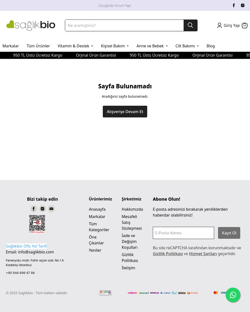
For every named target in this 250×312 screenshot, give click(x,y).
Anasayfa (97, 209)
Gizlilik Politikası (168, 253)
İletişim (128, 267)
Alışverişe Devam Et (125, 111)
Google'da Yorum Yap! (114, 5)
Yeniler (95, 250)
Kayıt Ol (229, 233)
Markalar (97, 216)
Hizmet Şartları (203, 253)
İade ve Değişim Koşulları (130, 241)
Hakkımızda (132, 209)
